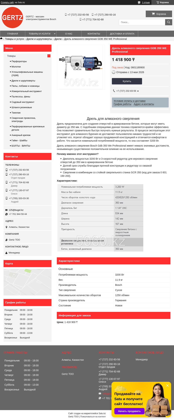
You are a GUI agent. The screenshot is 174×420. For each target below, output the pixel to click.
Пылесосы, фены (21, 96)
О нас (68, 33)
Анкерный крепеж (21, 135)
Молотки (16, 66)
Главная (12, 33)
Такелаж (16, 112)
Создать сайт (7, 2)
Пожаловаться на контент (93, 416)
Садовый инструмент (23, 102)
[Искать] (168, 22)
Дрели (58, 39)
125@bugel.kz (16, 210)
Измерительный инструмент (27, 91)
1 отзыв (146, 2)
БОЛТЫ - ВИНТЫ (21, 145)
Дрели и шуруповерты (39, 39)
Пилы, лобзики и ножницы (26, 86)
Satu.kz (102, 413)
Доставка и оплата (122, 33)
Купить (127, 81)
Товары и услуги (39, 33)
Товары (11, 56)
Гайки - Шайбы (19, 140)
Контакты (94, 33)
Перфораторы (19, 61)
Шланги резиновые (22, 107)
